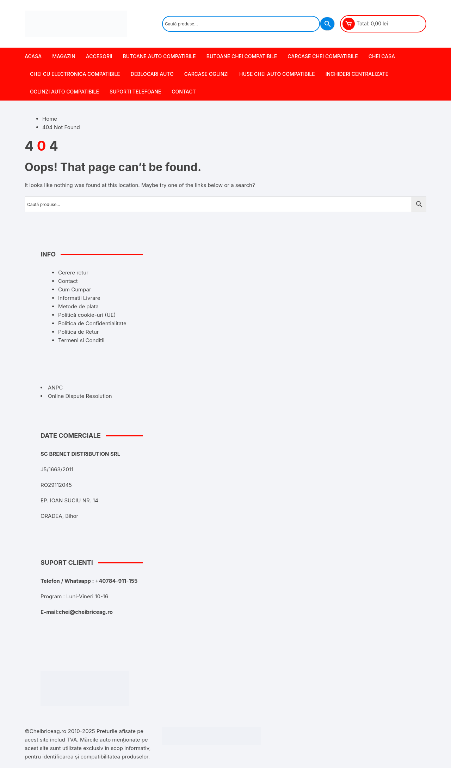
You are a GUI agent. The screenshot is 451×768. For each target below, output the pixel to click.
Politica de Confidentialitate (92, 323)
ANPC (55, 387)
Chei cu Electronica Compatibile (75, 74)
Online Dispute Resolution (80, 396)
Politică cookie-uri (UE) (87, 315)
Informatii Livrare (79, 298)
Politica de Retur (78, 331)
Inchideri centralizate (357, 74)
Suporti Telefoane (135, 92)
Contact (184, 92)
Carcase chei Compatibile (323, 56)
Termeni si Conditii (81, 340)
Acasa (33, 56)
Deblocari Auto (152, 74)
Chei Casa (382, 56)
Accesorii (99, 56)
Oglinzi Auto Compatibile (64, 92)
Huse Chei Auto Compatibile (277, 74)
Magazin (63, 56)
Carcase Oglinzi (206, 74)
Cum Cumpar (74, 289)
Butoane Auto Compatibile (159, 56)
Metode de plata (78, 306)
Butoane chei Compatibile (241, 56)
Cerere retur (73, 272)
